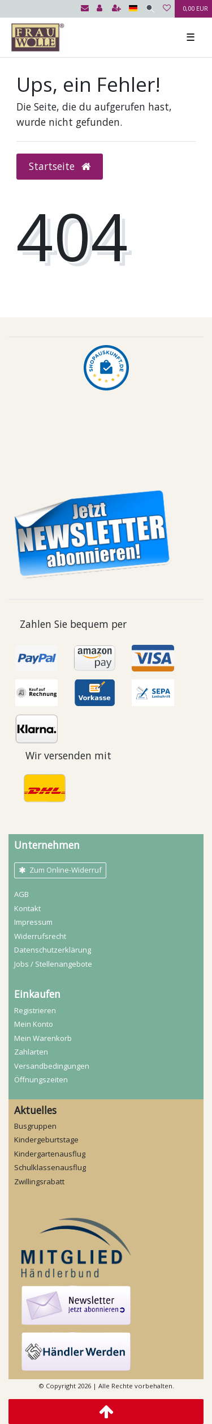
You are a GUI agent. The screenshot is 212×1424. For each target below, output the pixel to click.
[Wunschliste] (167, 9)
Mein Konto (33, 1024)
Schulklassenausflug (50, 1167)
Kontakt (27, 908)
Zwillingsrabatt (39, 1181)
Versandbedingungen (51, 1066)
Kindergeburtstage (46, 1139)
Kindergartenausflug (49, 1154)
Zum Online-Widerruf (60, 870)
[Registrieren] (116, 9)
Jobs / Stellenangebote (53, 964)
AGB (21, 894)
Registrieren (35, 1010)
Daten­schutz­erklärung (52, 950)
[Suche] (150, 9)
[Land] (133, 9)
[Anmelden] (99, 9)
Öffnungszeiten (41, 1079)
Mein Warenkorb (43, 1038)
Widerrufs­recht (40, 936)
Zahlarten (31, 1052)
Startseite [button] (59, 166)
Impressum (33, 922)
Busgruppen (35, 1126)
